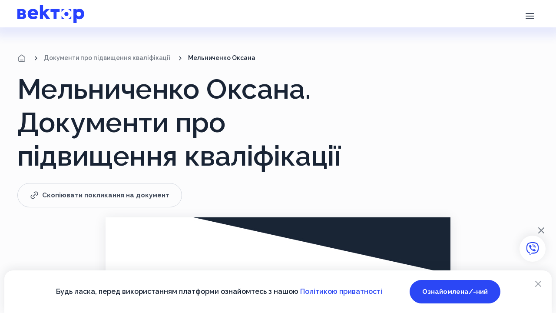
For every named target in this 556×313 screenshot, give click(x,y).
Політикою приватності (341, 291)
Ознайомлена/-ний (455, 292)
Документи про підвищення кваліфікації (107, 57)
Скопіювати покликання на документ (99, 195)
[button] (530, 15)
